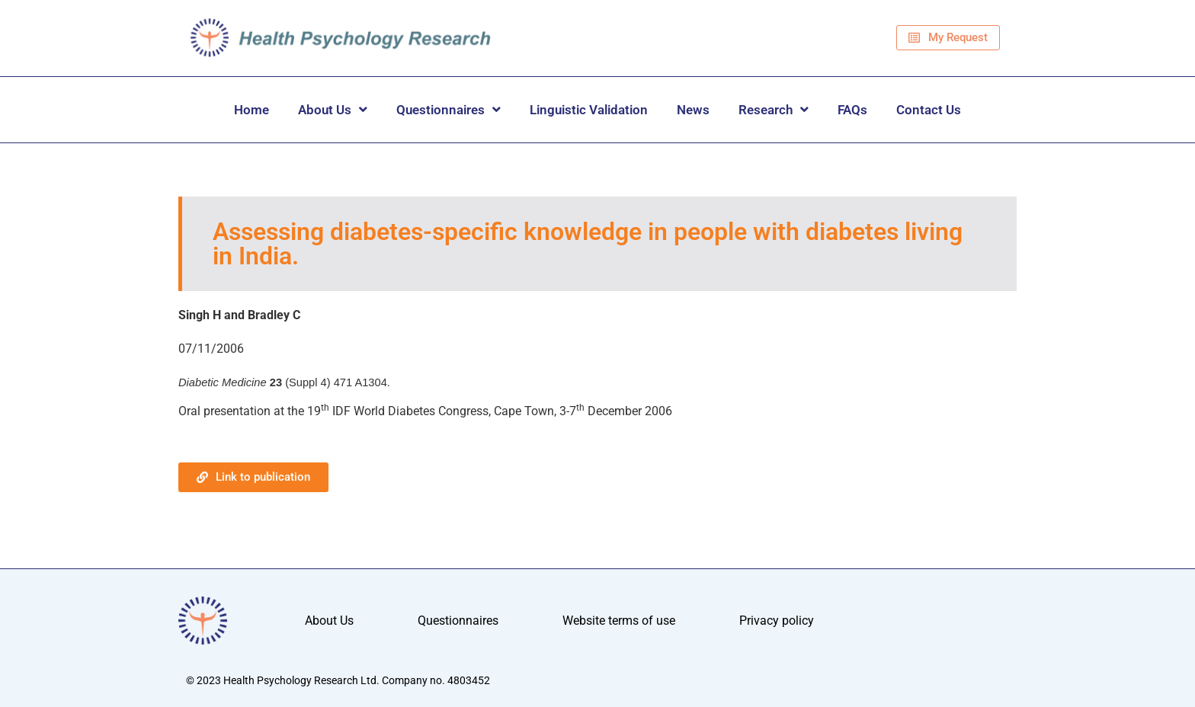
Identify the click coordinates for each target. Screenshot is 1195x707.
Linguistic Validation (589, 109)
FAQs (852, 109)
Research (773, 109)
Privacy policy (776, 620)
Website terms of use (618, 620)
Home (251, 109)
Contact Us (928, 109)
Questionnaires (448, 109)
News (693, 109)
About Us (332, 109)
